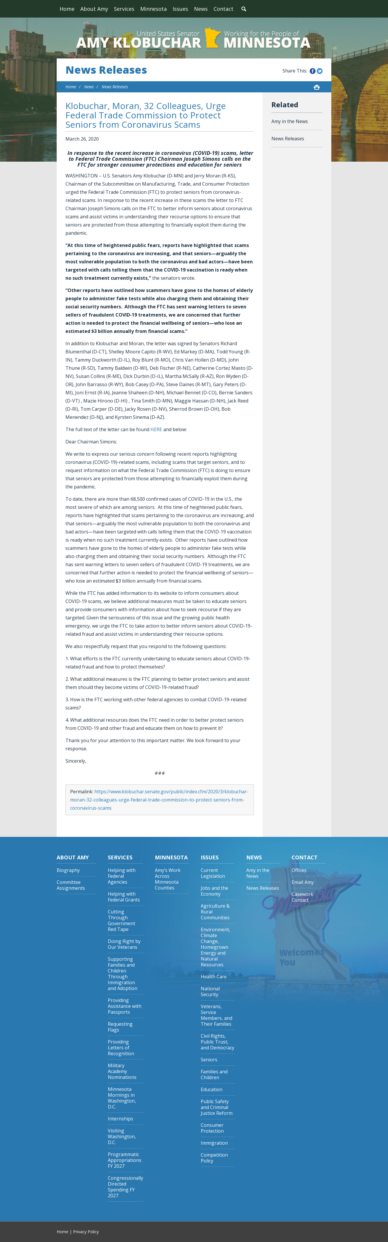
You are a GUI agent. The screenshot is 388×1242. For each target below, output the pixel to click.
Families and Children (214, 1075)
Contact (223, 8)
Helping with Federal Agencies (122, 876)
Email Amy (303, 882)
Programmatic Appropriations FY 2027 (124, 1160)
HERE (156, 429)
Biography (68, 870)
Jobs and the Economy (214, 891)
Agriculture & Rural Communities (215, 912)
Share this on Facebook (313, 71)
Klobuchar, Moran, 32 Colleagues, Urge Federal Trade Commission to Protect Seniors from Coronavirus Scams (145, 115)
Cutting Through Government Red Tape (121, 920)
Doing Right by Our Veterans (124, 944)
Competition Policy (214, 1158)
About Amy (94, 8)
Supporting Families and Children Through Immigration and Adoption (122, 973)
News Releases (106, 69)
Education (211, 1089)
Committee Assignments (71, 885)
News (201, 8)
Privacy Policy (86, 1231)
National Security (210, 992)
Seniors (209, 1060)
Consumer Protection (212, 1128)
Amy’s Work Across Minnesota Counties (168, 879)
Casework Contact (302, 897)
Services (124, 8)
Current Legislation (213, 873)
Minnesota (153, 8)
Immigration (214, 1143)
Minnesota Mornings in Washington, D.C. (122, 1098)
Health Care (214, 977)
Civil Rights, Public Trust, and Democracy (217, 1042)
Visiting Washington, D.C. (122, 1137)
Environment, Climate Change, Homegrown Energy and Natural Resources (215, 947)
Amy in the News (289, 121)
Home (67, 8)
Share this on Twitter (320, 71)
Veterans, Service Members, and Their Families (216, 1015)
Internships (120, 1119)
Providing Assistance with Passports (124, 1006)
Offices (299, 870)
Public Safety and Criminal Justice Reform (217, 1107)
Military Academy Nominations (122, 1071)
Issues (180, 8)
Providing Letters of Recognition (121, 1048)
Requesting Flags (120, 1027)
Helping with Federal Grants (124, 897)
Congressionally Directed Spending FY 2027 (125, 1187)
